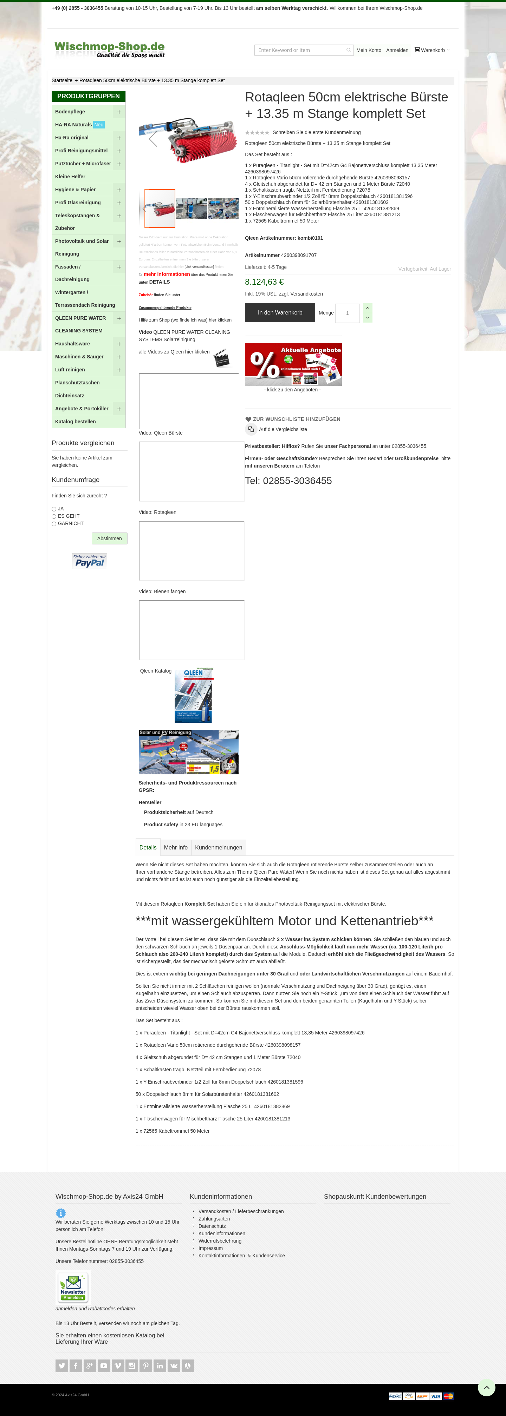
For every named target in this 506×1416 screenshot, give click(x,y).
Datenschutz (212, 1226)
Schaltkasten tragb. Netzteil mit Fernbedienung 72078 (311, 190)
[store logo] (110, 50)
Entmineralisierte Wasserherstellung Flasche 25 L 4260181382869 (326, 208)
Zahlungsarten (214, 1219)
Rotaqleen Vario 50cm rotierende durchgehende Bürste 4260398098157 (331, 177)
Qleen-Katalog (156, 671)
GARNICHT (71, 523)
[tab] (148, 848)
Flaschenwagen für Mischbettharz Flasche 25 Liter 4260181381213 (326, 214)
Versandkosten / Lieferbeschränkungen (241, 1211)
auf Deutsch (179, 812)
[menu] (88, 266)
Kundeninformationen (222, 1233)
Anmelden (397, 50)
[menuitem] (88, 111)
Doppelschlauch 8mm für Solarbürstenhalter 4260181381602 (322, 202)
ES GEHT (68, 516)
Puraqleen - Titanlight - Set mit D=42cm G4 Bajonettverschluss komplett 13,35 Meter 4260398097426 (253, 1032)
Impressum (211, 1248)
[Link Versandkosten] (199, 267)
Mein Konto (368, 50)
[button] (153, 138)
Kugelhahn (147, 993)
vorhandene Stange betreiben (179, 872)
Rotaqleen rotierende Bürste (318, 864)
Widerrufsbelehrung (220, 1241)
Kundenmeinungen (218, 848)
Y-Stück (328, 993)
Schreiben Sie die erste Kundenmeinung (317, 132)
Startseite (62, 80)
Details (148, 848)
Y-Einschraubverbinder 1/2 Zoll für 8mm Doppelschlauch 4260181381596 (333, 196)
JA (61, 508)
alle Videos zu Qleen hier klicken (175, 352)
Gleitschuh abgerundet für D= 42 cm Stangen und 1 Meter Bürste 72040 (331, 184)
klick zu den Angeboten (292, 389)
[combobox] (304, 50)
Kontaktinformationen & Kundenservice (242, 1255)
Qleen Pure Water (273, 872)
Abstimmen (109, 538)
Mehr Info (176, 848)
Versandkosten (306, 294)
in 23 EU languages (183, 824)
